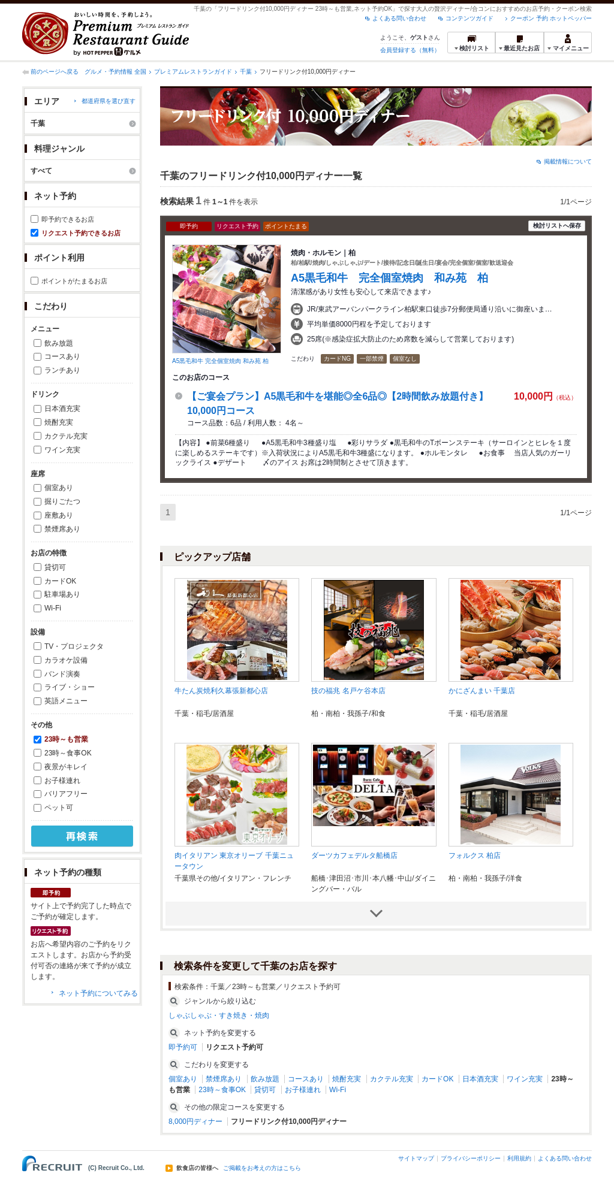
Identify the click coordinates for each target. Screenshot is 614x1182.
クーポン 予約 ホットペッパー (551, 18)
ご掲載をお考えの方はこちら (262, 1168)
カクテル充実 (66, 436)
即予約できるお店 (67, 219)
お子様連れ (62, 780)
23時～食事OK (68, 753)
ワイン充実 (62, 450)
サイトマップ (416, 1158)
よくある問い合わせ (399, 18)
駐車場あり (62, 594)
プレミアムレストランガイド (193, 71)
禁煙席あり (62, 529)
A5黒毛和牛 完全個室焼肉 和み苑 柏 (220, 361)
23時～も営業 (66, 739)
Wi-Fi (52, 608)
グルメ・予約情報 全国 (115, 71)
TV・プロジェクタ (74, 646)
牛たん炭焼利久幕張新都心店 (221, 691)
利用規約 (519, 1158)
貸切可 (55, 567)
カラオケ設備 (66, 660)
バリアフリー (66, 794)
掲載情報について (568, 161)
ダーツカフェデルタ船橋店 (354, 855)
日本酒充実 (62, 408)
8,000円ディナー (195, 1121)
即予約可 (182, 1047)
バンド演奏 (62, 674)
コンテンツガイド (469, 18)
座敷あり (58, 515)
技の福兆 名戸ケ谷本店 (348, 691)
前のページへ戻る (55, 71)
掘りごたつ (62, 501)
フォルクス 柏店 (475, 855)
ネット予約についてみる (98, 993)
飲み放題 (58, 343)
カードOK (60, 581)
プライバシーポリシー (471, 1158)
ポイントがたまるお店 (74, 281)
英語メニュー (66, 701)
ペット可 (58, 807)
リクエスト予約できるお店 (81, 233)
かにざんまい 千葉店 (482, 691)
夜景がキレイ (66, 767)
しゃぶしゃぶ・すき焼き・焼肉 (218, 1015)
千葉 (246, 71)
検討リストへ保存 (557, 225)
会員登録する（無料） (410, 50)
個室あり (58, 487)
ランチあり (62, 370)
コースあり (62, 356)
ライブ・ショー (69, 687)
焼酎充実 (58, 422)
